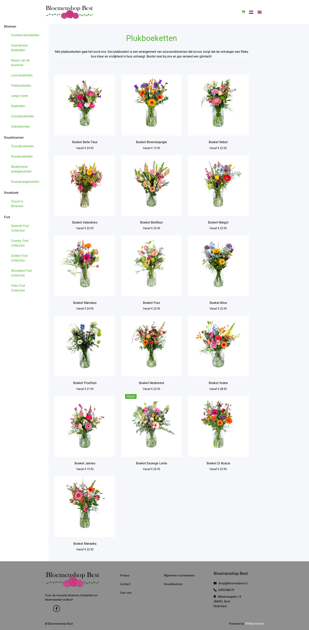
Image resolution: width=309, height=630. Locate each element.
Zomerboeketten (22, 116)
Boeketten (18, 106)
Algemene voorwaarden (179, 575)
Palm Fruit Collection (18, 288)
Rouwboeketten (22, 156)
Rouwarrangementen (24, 182)
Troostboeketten (22, 146)
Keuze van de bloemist (20, 62)
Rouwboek (11, 193)
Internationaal (20, 126)
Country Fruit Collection (19, 243)
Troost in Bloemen (17, 203)
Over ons (126, 593)
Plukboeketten (21, 85)
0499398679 (224, 590)
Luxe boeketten (22, 75)
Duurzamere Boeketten (19, 48)
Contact (125, 584)
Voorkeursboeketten (24, 35)
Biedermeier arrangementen (21, 169)
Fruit (7, 217)
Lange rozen (19, 96)
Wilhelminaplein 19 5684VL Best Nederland (227, 601)
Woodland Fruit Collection (21, 273)
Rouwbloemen (14, 137)
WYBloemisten (254, 623)
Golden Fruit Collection (19, 258)
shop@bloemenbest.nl (230, 583)
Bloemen (10, 26)
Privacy (124, 575)
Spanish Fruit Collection (20, 228)
